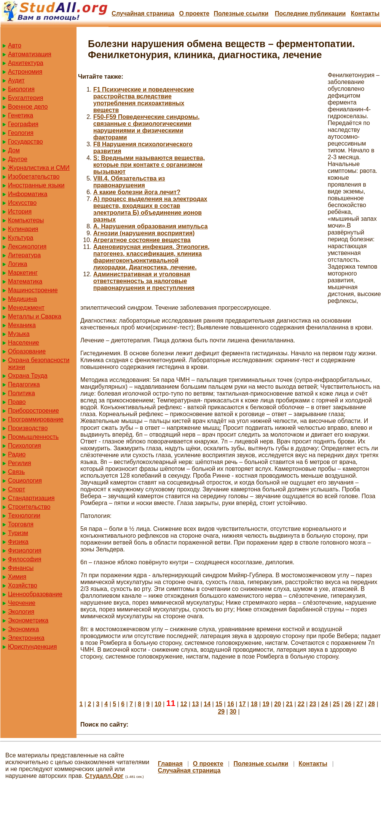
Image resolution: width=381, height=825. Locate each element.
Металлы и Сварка (34, 316)
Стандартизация (31, 498)
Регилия (19, 463)
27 (359, 704)
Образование (27, 351)
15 (218, 704)
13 (195, 704)
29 (221, 711)
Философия (24, 559)
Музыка (19, 334)
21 (289, 704)
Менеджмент (26, 307)
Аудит (16, 80)
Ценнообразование (35, 594)
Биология (21, 89)
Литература (24, 255)
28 (371, 704)
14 (207, 704)
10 (158, 704)
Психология (24, 445)
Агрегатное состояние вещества (142, 240)
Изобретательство (33, 176)
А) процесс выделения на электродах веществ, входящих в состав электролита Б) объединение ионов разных (150, 209)
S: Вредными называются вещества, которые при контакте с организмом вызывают (149, 165)
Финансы (20, 568)
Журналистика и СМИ (39, 168)
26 (347, 704)
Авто (14, 45)
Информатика (27, 194)
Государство (25, 141)
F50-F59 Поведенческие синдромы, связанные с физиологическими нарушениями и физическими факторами (146, 127)
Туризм (18, 533)
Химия (17, 576)
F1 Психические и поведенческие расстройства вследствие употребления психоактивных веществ (143, 99)
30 (233, 711)
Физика (18, 541)
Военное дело (28, 106)
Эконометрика (28, 620)
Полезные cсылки (241, 13)
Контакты (365, 13)
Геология (20, 133)
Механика (22, 325)
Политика (21, 393)
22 (301, 704)
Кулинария (23, 229)
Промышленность (33, 437)
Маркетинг (23, 272)
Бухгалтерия (25, 98)
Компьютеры (26, 220)
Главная (170, 763)
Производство (28, 428)
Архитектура (25, 63)
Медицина (22, 299)
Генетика (20, 115)
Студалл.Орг (104, 776)
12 (183, 704)
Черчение (21, 603)
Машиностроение (33, 290)
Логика (17, 264)
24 (324, 704)
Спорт (16, 489)
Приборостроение (33, 410)
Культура (20, 237)
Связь (16, 472)
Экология (21, 611)
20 (277, 704)
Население (23, 342)
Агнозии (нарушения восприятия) (143, 233)
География (23, 124)
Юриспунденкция (32, 646)
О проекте (194, 13)
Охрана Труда (28, 375)
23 (312, 704)
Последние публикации (310, 13)
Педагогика (24, 384)
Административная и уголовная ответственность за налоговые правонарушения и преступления (143, 281)
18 (254, 704)
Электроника (26, 638)
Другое (17, 159)
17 (242, 704)
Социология (25, 480)
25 (336, 704)
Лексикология (27, 246)
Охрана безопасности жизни (38, 363)
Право (17, 402)
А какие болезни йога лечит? (136, 192)
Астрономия (25, 71)
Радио (17, 454)
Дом (14, 150)
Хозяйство (22, 585)
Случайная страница (143, 13)
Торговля (20, 524)
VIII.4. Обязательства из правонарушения (129, 181)
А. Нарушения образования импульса (150, 226)
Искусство (22, 203)
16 (230, 704)
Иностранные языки (36, 185)
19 (266, 704)
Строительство (29, 507)
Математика (25, 281)
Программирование (36, 419)
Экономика (23, 629)
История (20, 211)
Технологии (24, 515)
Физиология (24, 550)
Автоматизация (29, 54)
